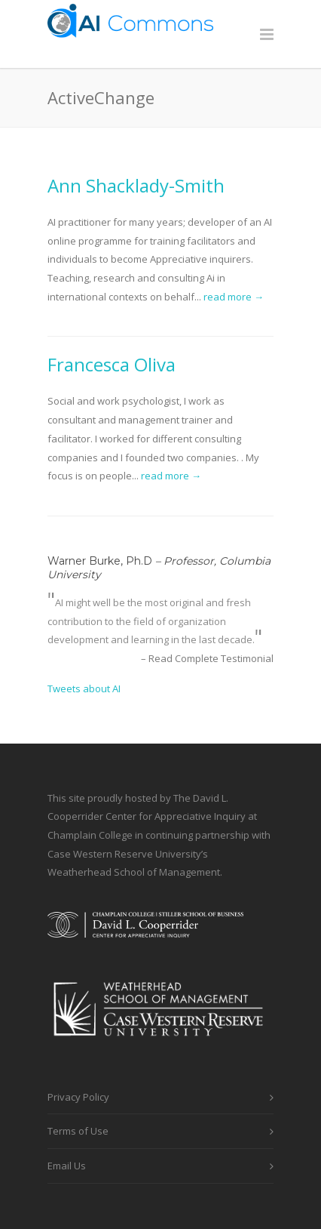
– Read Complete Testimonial (207, 658)
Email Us (66, 1165)
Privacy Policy (78, 1097)
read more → (233, 296)
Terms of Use (78, 1131)
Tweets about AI (84, 688)
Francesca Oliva (111, 364)
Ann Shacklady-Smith (136, 185)
